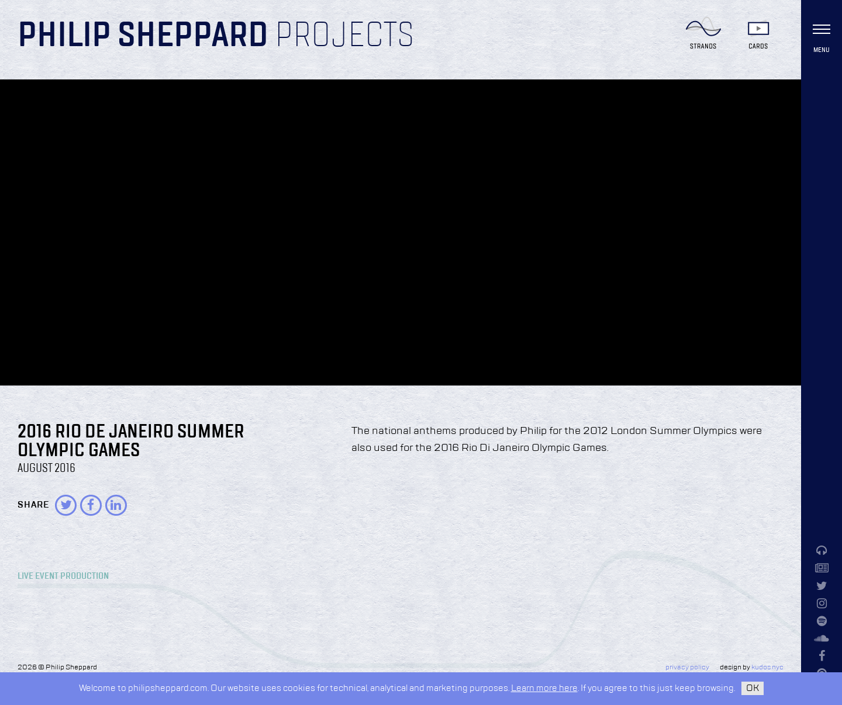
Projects (344, 36)
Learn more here (544, 688)
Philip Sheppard (143, 36)
